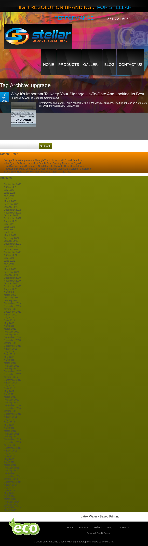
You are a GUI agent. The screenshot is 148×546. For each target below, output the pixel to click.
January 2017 (11, 402)
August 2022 (10, 221)
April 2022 (9, 232)
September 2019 (12, 311)
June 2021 (9, 260)
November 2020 (12, 280)
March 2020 (10, 295)
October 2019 (11, 309)
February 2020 (11, 297)
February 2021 (11, 272)
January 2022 (11, 240)
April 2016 (9, 428)
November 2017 (12, 374)
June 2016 (9, 422)
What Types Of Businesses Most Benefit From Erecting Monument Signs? (42, 163)
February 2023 (11, 204)
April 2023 (9, 198)
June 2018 (9, 354)
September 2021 (12, 252)
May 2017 (9, 391)
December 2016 (12, 405)
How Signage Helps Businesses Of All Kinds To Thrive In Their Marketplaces (44, 166)
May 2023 (9, 195)
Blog (109, 64)
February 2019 (11, 331)
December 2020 (12, 277)
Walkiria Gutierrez (34, 98)
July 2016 (9, 419)
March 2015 (10, 464)
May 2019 (9, 323)
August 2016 (10, 416)
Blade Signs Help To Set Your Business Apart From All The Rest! (37, 171)
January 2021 (11, 275)
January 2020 (11, 300)
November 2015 (12, 442)
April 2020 (9, 292)
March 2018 (10, 363)
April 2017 (9, 394)
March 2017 (10, 396)
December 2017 (12, 371)
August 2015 (10, 450)
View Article (73, 105)
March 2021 (10, 269)
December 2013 (12, 507)
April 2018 (9, 360)
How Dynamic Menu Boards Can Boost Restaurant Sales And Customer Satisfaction (48, 168)
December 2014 (12, 473)
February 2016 (11, 433)
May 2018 (9, 357)
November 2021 (12, 246)
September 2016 (12, 413)
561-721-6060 (119, 19)
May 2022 (9, 229)
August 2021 (10, 255)
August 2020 (10, 289)
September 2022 (12, 218)
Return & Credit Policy (98, 533)
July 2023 (9, 190)
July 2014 (9, 487)
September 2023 (12, 184)
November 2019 (12, 306)
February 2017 (11, 399)
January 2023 (11, 207)
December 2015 (12, 439)
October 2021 (11, 249)
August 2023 (10, 187)
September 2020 (12, 286)
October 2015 (11, 445)
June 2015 (9, 456)
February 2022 (11, 238)
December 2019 (12, 303)
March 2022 (10, 235)
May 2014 (9, 493)
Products (68, 64)
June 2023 (9, 192)
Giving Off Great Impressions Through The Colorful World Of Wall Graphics (43, 160)
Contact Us (130, 64)
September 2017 (12, 380)
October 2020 (11, 283)
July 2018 (9, 351)
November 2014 (12, 476)
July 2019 (9, 317)
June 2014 (9, 490)
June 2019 (9, 320)
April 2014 (9, 496)
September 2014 (12, 482)
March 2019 (10, 328)
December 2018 (12, 337)
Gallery (91, 64)
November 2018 (12, 340)
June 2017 (9, 388)
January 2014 (11, 504)
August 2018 (10, 348)
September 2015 (12, 448)
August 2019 (10, 314)
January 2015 (11, 470)
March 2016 (10, 431)
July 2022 (9, 224)
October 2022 (11, 215)
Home (48, 64)
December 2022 (12, 209)
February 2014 (11, 501)
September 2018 (12, 345)
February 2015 (11, 467)
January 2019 (11, 334)
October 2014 (11, 479)
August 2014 (10, 484)
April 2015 (9, 462)
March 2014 (10, 499)
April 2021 (9, 266)
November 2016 (12, 408)
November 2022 (12, 212)
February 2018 (11, 365)
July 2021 (9, 258)
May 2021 (9, 263)
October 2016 (11, 411)
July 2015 (9, 453)
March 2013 (10, 510)
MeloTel (109, 541)
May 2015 (9, 459)
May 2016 (9, 425)
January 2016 (11, 436)
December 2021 (12, 243)
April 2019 (9, 326)
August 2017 (10, 382)
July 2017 (9, 385)
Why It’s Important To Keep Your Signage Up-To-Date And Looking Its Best (77, 94)
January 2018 (11, 368)
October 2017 (11, 377)
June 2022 (9, 226)
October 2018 (11, 343)
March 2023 (10, 201)
